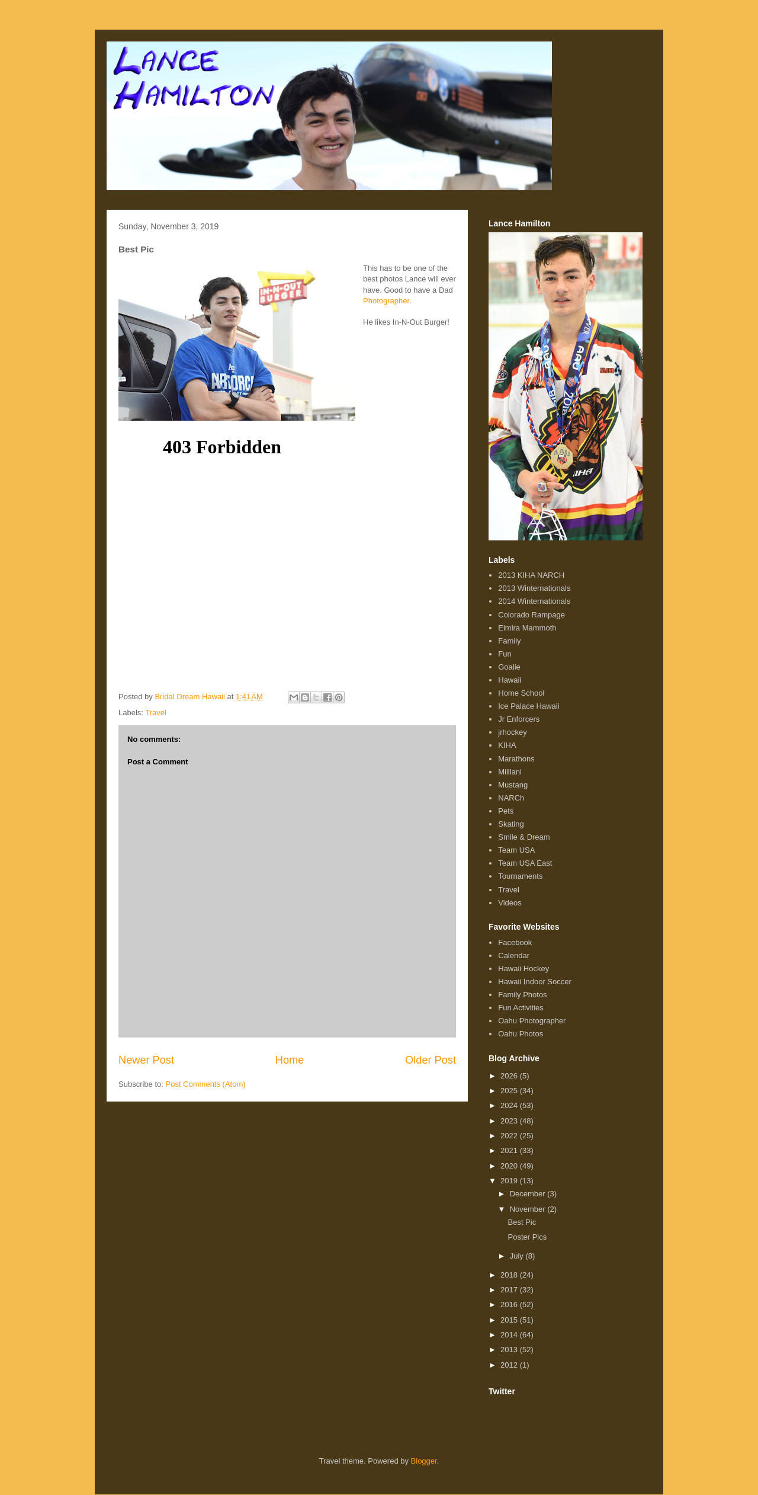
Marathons (516, 758)
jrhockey (512, 732)
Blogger (424, 1460)
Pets (505, 810)
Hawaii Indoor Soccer (534, 981)
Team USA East (525, 863)
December (529, 1193)
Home (289, 1060)
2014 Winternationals (534, 601)
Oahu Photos (520, 1033)
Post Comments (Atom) (206, 1084)
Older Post (430, 1060)
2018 (510, 1274)
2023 (510, 1120)
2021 (510, 1150)
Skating (510, 823)
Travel (155, 712)
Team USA (516, 850)
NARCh (511, 797)
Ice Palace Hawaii (528, 706)
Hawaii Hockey (523, 968)
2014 (510, 1334)
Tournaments (520, 876)
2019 (510, 1180)
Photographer (386, 300)
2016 (510, 1304)
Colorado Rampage (531, 614)
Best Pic (522, 1222)
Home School (521, 693)
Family (509, 640)
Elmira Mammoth (527, 627)
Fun (504, 653)
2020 (510, 1165)
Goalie (509, 666)
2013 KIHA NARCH (531, 575)
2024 (510, 1105)
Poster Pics (527, 1237)
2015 (510, 1319)
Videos (510, 902)
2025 (510, 1090)
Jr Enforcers (518, 719)
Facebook (515, 942)
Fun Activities (521, 1007)
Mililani (510, 771)
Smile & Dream (524, 837)
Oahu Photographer (532, 1020)
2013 (510, 1349)
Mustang (513, 784)
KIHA (507, 745)
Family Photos (522, 994)
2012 (510, 1364)
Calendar (513, 955)
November (529, 1209)
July (518, 1255)
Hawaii (509, 680)
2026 (510, 1075)
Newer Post (146, 1060)
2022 (510, 1135)
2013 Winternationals (534, 588)
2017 (510, 1289)
